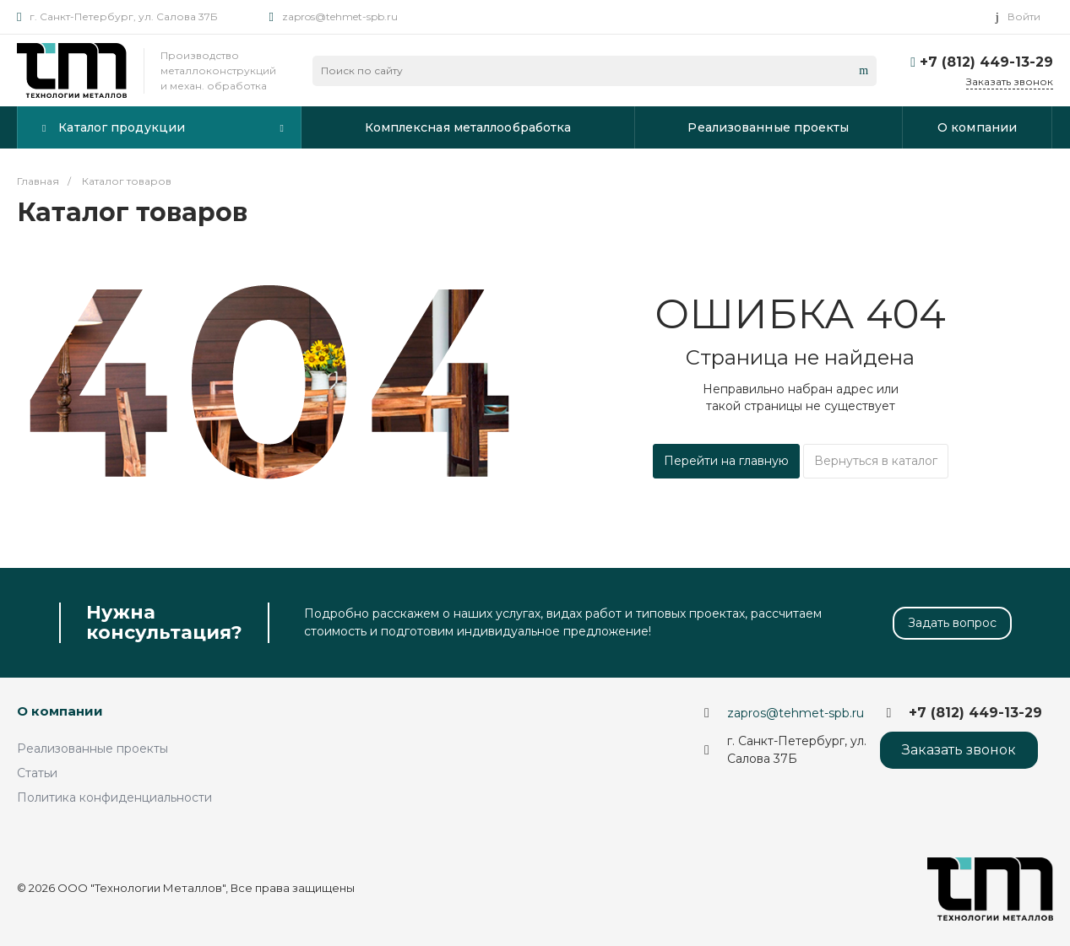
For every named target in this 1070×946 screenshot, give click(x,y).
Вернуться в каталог (875, 460)
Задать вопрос (952, 622)
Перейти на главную (726, 460)
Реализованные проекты (92, 748)
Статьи (37, 773)
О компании (60, 711)
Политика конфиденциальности (114, 797)
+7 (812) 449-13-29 (986, 62)
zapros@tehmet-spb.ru (340, 16)
